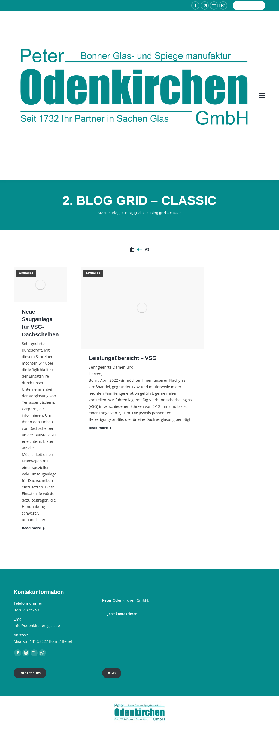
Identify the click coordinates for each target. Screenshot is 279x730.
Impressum (30, 672)
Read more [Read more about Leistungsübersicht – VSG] (100, 427)
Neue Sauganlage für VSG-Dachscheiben (40, 323)
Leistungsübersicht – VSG (123, 358)
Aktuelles (26, 273)
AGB (112, 672)
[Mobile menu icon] (261, 95)
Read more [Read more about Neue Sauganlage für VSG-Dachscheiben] (33, 528)
